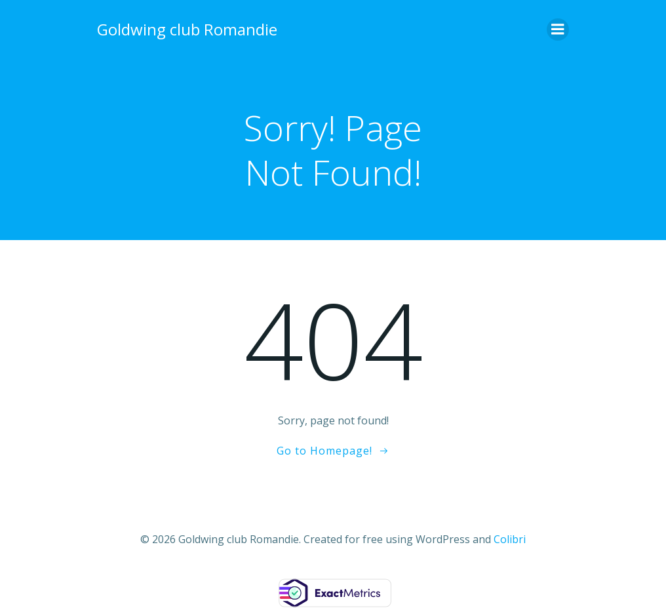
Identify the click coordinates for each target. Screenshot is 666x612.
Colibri (510, 539)
